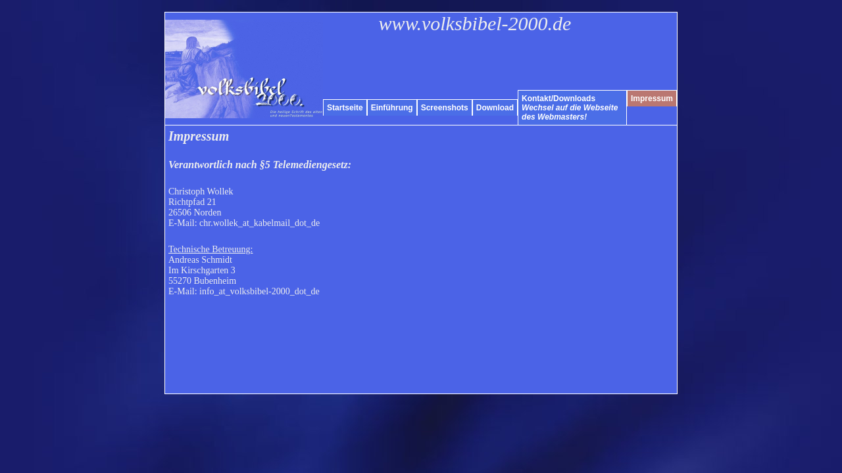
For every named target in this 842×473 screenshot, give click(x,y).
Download (495, 107)
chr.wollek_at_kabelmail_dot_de (259, 223)
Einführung (392, 107)
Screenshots (444, 107)
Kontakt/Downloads (570, 108)
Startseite (345, 107)
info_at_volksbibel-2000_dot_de (259, 291)
